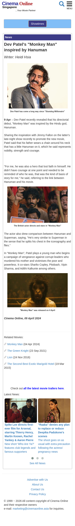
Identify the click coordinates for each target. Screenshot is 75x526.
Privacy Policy (37, 494)
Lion (9, 357)
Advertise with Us (37, 479)
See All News (37, 463)
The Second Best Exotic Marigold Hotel (30, 363)
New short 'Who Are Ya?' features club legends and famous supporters (21, 425)
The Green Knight (18, 350)
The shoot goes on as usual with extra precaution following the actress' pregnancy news (54, 425)
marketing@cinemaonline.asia (31, 508)
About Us (37, 484)
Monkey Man (15, 344)
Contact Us (37, 489)
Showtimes (37, 23)
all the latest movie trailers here (43, 388)
